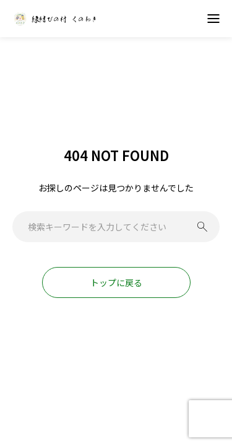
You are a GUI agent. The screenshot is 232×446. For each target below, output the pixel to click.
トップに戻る (116, 282)
